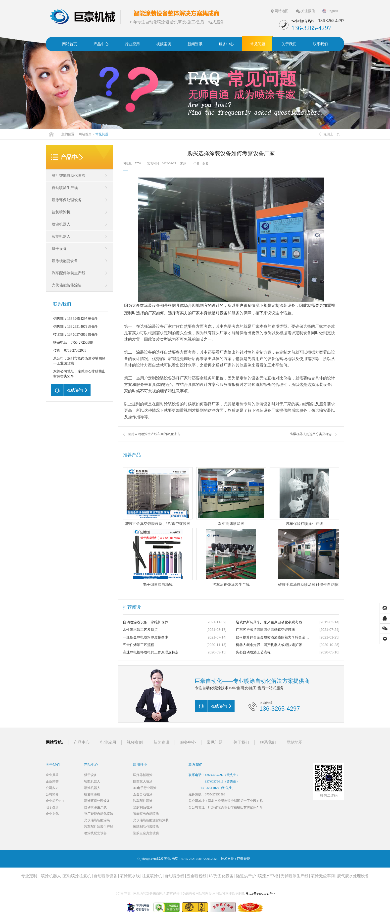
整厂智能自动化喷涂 (68, 176)
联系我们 (268, 742)
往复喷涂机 (61, 212)
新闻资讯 (161, 742)
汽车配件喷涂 (142, 801)
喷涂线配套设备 (65, 261)
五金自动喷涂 (142, 794)
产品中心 (72, 157)
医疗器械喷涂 (142, 775)
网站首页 (85, 134)
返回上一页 (329, 134)
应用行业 (140, 765)
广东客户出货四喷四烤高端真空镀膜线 (265, 630)
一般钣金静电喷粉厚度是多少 (145, 637)
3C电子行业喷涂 (144, 788)
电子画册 (52, 807)
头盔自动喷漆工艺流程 (253, 652)
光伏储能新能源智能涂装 (151, 820)
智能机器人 (61, 236)
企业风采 (52, 775)
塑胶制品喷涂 (142, 807)
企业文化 (52, 814)
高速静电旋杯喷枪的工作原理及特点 (151, 652)
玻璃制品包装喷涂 (146, 826)
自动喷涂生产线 (65, 188)
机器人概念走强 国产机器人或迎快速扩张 (269, 645)
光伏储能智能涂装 (67, 285)
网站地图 (282, 11)
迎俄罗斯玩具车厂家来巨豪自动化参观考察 (269, 622)
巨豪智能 (243, 859)
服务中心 (188, 742)
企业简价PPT (55, 801)
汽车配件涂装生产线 (68, 273)
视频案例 (135, 742)
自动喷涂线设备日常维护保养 (145, 622)
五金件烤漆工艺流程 (138, 645)
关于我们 (241, 742)
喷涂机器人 (61, 224)
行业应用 (108, 742)
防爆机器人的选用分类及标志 (311, 434)
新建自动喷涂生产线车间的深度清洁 (154, 434)
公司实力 (52, 788)
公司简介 (52, 794)
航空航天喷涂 (142, 781)
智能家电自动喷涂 (146, 814)
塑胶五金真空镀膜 (146, 833)
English (332, 11)
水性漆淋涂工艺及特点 (140, 630)
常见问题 (102, 134)
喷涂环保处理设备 (67, 200)
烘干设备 (59, 249)
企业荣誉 (52, 781)
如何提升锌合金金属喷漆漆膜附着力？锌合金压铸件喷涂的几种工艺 (273, 637)
